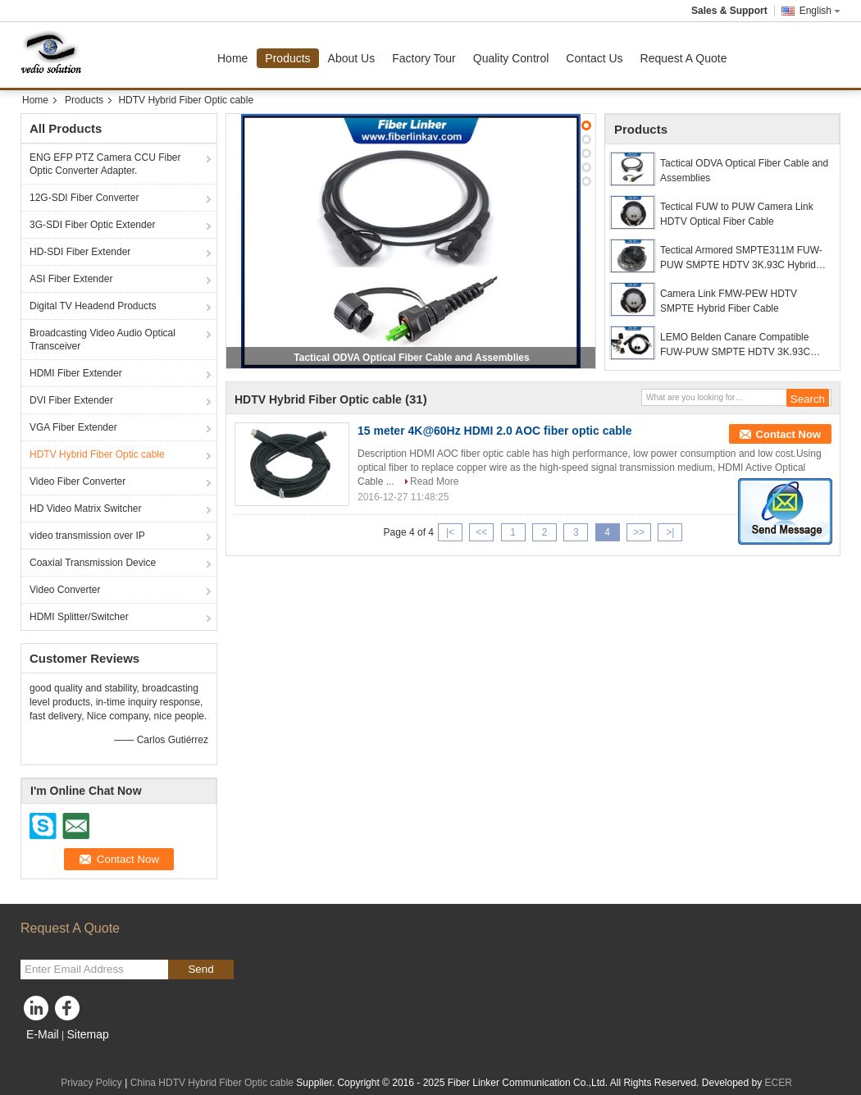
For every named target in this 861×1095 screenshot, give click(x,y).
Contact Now (788, 434)
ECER (778, 1082)
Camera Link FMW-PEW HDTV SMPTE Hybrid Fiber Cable (728, 301)
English (820, 10)
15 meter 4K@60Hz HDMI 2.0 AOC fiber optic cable (494, 430)
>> (639, 532)
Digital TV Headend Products (93, 306)
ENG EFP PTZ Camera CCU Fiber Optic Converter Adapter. (105, 164)
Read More (434, 481)
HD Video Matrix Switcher (86, 508)
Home (232, 58)
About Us (352, 58)
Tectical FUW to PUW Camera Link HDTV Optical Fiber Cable (736, 214)
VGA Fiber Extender (73, 427)
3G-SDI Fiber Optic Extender (92, 224)
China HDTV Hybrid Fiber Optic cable (212, 1082)
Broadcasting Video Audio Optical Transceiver (102, 339)
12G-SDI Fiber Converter (84, 197)
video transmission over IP (87, 535)
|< (450, 532)
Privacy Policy (91, 1082)
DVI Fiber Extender (71, 400)
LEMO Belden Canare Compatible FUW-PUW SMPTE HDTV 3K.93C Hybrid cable (735, 345)
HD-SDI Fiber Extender (80, 252)
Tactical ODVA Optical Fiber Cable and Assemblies (411, 357)
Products (287, 58)
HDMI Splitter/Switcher (79, 617)
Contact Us (594, 58)
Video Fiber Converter (77, 481)
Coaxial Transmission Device (93, 562)
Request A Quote (683, 58)
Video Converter (65, 589)
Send (200, 969)
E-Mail (42, 1034)
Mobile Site (49, 1055)
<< (481, 532)
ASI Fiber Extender (71, 279)
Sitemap (87, 1034)
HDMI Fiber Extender (76, 373)
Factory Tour (424, 58)
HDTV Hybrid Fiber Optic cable (97, 454)
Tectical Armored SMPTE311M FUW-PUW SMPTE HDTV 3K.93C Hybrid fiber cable (741, 258)
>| (670, 532)
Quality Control (511, 58)
